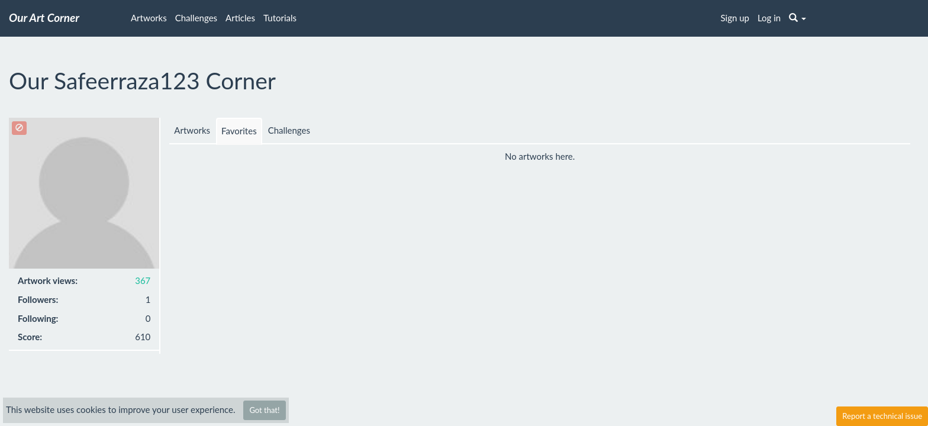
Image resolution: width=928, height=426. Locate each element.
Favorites (239, 130)
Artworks (149, 17)
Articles (240, 17)
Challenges (196, 17)
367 (142, 280)
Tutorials (280, 17)
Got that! (264, 410)
